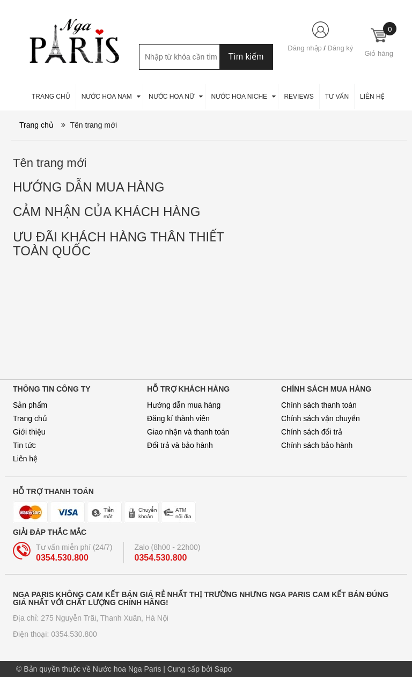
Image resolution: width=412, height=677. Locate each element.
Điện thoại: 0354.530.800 (55, 634)
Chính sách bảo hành (316, 445)
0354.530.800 (62, 557)
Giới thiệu (29, 432)
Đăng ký (341, 48)
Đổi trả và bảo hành (180, 445)
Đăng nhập (304, 48)
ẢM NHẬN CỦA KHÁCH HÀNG (106, 211)
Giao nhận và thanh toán (188, 432)
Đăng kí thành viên (178, 418)
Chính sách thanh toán (319, 405)
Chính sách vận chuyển (320, 418)
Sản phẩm (30, 405)
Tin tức (24, 445)
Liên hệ (25, 458)
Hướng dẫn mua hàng (183, 405)
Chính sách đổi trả (311, 432)
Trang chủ (30, 418)
